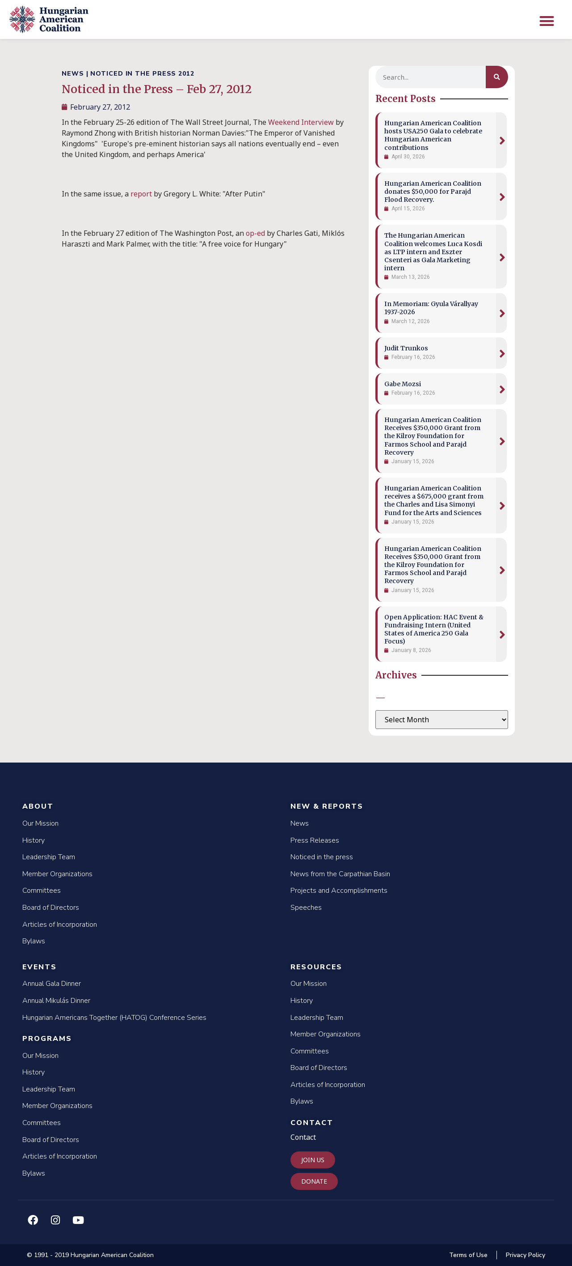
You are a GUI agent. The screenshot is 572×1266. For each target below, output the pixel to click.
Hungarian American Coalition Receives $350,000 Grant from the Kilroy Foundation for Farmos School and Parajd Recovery (432, 436)
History (33, 840)
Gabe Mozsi (402, 384)
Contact (311, 1123)
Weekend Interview (302, 122)
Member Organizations (57, 874)
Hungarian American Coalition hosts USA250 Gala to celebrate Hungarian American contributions (433, 135)
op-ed (255, 233)
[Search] (497, 77)
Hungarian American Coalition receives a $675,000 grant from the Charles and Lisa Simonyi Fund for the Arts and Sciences (434, 500)
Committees (41, 890)
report (141, 194)
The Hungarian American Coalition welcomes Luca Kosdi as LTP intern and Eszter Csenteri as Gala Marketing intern (433, 251)
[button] (547, 21)
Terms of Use (468, 1255)
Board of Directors (50, 907)
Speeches (306, 907)
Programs (47, 1039)
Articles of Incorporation (59, 924)
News (299, 823)
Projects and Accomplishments (338, 890)
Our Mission (40, 823)
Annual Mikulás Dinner (56, 1001)
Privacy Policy (525, 1255)
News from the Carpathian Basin (340, 874)
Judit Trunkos (406, 348)
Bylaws (33, 941)
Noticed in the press (321, 857)
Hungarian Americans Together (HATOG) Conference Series (114, 1018)
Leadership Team (48, 857)
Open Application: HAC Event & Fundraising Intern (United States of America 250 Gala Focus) (434, 629)
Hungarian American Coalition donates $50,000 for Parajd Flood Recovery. (432, 191)
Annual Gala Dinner (51, 984)
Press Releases (314, 840)
